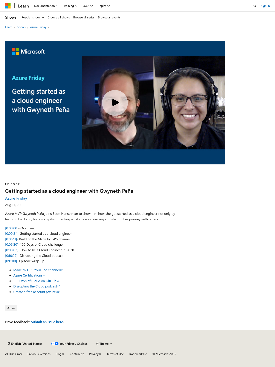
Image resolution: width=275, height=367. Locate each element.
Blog (58, 354)
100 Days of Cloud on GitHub (34, 280)
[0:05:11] (11, 239)
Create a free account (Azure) (35, 291)
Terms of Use (115, 354)
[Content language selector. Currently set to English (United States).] (24, 343)
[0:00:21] (11, 233)
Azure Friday (38, 27)
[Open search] (255, 6)
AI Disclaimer (13, 354)
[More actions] (266, 27)
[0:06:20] (11, 244)
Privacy (94, 354)
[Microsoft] (8, 6)
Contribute (77, 354)
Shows (21, 27)
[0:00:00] (11, 228)
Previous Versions (39, 354)
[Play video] (115, 103)
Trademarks (136, 354)
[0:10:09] (11, 255)
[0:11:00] (11, 261)
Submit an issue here (47, 321)
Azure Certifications (28, 275)
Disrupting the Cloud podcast (35, 286)
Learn (9, 27)
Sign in (265, 6)
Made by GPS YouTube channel (36, 270)
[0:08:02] (11, 250)
